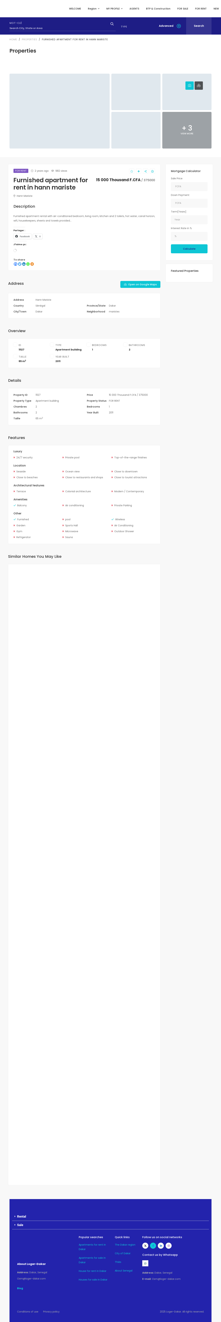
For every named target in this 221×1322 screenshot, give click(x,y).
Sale (20, 1225)
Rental (21, 1216)
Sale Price (176, 178)
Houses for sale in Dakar (93, 1279)
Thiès (118, 1262)
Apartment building (68, 349)
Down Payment (180, 195)
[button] (110, 1216)
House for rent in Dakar (92, 1271)
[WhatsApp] (28, 264)
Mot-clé (15, 23)
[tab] (189, 85)
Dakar (112, 305)
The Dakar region (125, 1244)
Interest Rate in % (181, 228)
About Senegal (123, 1270)
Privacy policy (51, 1311)
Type (124, 26)
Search (199, 26)
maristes (114, 311)
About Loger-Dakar (31, 1264)
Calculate (189, 249)
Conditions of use (27, 1311)
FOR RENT (114, 401)
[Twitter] (19, 264)
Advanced (166, 26)
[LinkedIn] (24, 264)
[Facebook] (15, 264)
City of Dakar (123, 1253)
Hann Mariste (22, 196)
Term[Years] (178, 211)
